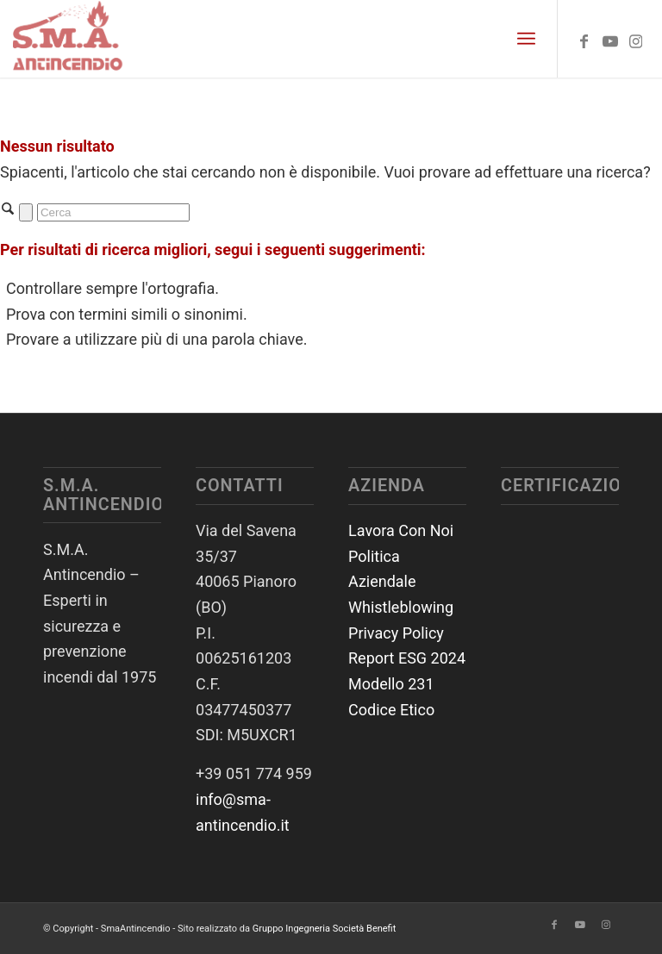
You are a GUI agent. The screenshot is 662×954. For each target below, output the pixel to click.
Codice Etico (391, 710)
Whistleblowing (400, 607)
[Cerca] (113, 212)
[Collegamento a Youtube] (610, 39)
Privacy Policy (396, 633)
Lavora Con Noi (400, 530)
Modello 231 (391, 684)
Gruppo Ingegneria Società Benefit (325, 928)
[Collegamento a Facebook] (584, 39)
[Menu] (526, 39)
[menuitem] (526, 39)
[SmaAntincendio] (68, 39)
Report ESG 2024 (406, 658)
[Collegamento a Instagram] (636, 39)
